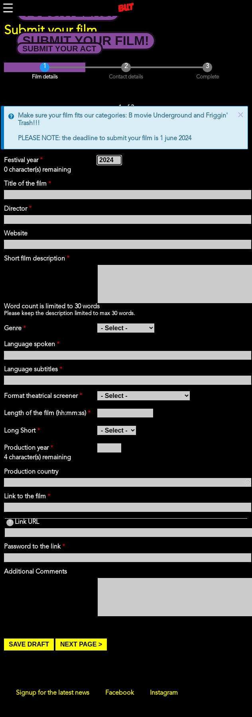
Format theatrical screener (41, 396)
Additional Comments (35, 572)
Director (15, 209)
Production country (31, 472)
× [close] (240, 115)
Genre (13, 328)
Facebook (119, 693)
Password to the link (32, 547)
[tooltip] (10, 522)
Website (16, 234)
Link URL (22, 522)
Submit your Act (59, 48)
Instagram (164, 693)
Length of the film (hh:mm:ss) (45, 413)
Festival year (21, 160)
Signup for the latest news (52, 693)
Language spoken (29, 344)
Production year (26, 448)
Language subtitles (31, 369)
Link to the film (25, 497)
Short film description (34, 259)
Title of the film (25, 184)
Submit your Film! (85, 40)
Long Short (19, 431)
